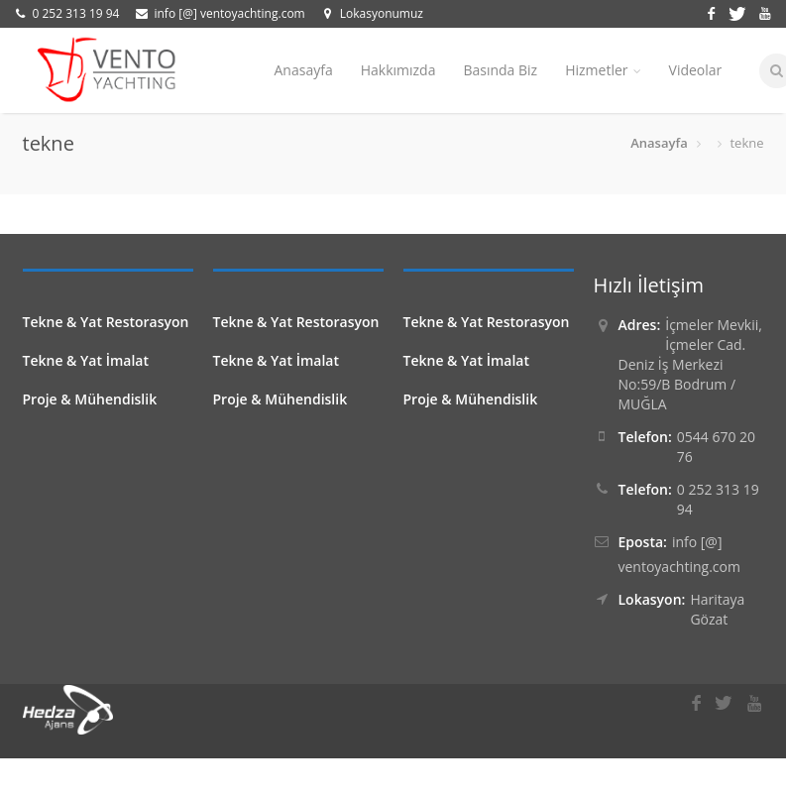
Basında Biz (500, 69)
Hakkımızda (398, 69)
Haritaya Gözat (717, 609)
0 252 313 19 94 (76, 13)
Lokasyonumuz (381, 13)
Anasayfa (304, 69)
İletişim (298, 155)
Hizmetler (602, 69)
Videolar (696, 69)
